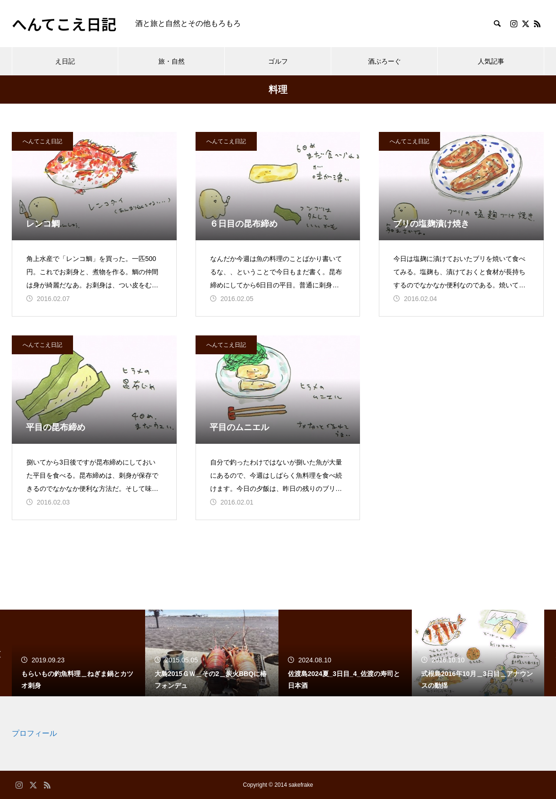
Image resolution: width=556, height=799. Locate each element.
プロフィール (34, 733)
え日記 (65, 61)
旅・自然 (171, 61)
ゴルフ (278, 61)
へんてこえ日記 (42, 141)
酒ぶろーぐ (384, 61)
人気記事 (491, 61)
